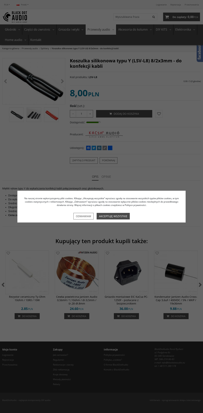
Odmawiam (83, 216)
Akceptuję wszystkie (113, 216)
